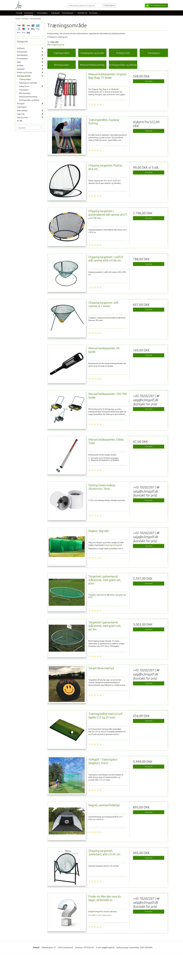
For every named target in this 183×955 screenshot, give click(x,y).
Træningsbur (23, 90)
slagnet (107, 545)
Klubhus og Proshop (24, 72)
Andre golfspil (22, 110)
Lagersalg (20, 114)
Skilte (19, 62)
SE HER (19, 121)
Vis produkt (148, 81)
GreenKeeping (22, 55)
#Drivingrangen (24, 93)
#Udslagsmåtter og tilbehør (29, 100)
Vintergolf (20, 103)
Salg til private (22, 117)
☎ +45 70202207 (97, 915)
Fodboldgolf (21, 107)
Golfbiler (20, 65)
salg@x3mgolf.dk (107, 915)
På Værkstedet (22, 59)
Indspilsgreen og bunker (28, 83)
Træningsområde (23, 76)
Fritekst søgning (109, 5)
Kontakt (90, 915)
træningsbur (116, 545)
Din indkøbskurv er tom (155, 5)
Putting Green (24, 86)
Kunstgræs (21, 69)
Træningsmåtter (25, 79)
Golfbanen (21, 48)
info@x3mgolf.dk (58, 45)
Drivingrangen (22, 52)
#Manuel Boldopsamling (28, 97)
